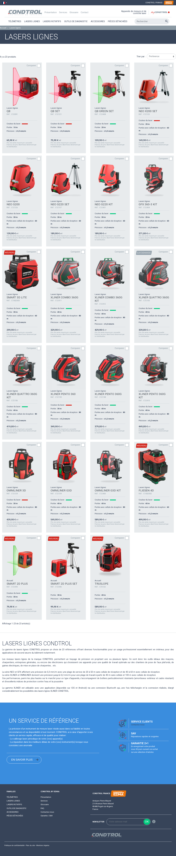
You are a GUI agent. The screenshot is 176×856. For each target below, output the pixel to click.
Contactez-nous (138, 725)
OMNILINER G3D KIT (108, 490)
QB (8, 111)
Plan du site (30, 845)
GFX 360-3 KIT (148, 204)
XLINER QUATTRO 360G (154, 297)
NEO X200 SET (148, 111)
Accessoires (12, 812)
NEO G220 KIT (104, 204)
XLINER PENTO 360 (63, 394)
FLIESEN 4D (146, 490)
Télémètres (12, 797)
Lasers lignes (13, 801)
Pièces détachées (15, 816)
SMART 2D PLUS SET (64, 583)
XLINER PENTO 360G (108, 394)
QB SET (55, 111)
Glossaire (74, 12)
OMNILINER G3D (61, 490)
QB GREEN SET (104, 111)
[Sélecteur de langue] (4, 2)
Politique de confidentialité (14, 845)
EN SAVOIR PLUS (21, 759)
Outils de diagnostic (16, 808)
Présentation (51, 12)
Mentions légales (42, 845)
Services (63, 12)
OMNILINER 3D (16, 490)
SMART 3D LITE (17, 297)
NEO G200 (13, 204)
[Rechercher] (152, 21)
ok (147, 821)
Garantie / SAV (47, 816)
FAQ (42, 808)
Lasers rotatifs (14, 804)
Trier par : (141, 56)
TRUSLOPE (101, 583)
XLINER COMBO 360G (64, 297)
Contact (84, 12)
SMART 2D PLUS (17, 583)
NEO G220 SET (60, 204)
